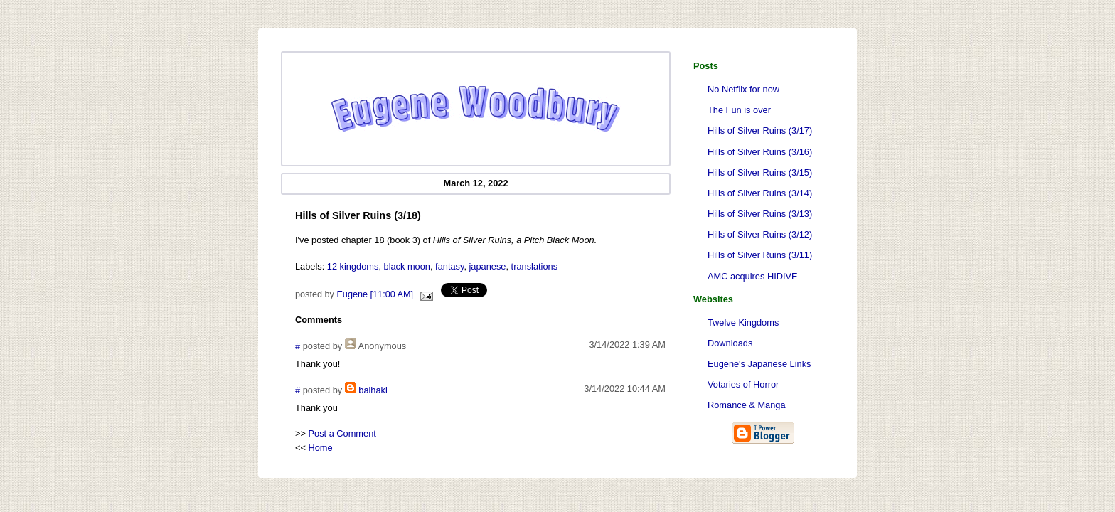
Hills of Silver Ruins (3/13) (760, 213)
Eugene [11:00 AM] (374, 294)
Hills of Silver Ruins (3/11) (760, 255)
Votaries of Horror (743, 384)
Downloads (730, 343)
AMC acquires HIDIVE (753, 276)
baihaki (373, 390)
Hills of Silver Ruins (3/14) (760, 193)
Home (321, 447)
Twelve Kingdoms (743, 322)
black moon (407, 266)
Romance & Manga (747, 405)
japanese (487, 266)
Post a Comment (342, 433)
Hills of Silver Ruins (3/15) (760, 172)
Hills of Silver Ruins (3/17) (760, 130)
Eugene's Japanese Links (759, 363)
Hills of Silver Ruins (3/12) (760, 234)
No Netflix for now (743, 89)
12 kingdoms (353, 266)
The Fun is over (739, 110)
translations (534, 266)
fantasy (449, 266)
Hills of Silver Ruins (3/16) (760, 151)
